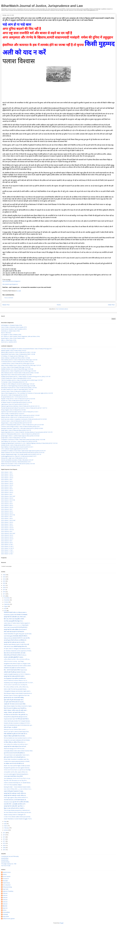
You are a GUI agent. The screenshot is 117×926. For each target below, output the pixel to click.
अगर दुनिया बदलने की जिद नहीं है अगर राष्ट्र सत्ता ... (14, 702)
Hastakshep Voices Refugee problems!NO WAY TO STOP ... (19, 682)
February (6, 828)
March (6, 825)
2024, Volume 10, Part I (7, 544)
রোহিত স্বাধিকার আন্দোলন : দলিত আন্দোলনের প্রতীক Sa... (17, 659)
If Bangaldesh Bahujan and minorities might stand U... (17, 691)
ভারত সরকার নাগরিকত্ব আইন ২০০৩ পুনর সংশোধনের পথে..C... (18, 789)
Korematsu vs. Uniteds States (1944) (10, 331)
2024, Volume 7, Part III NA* (8, 520)
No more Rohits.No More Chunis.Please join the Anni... (17, 812)
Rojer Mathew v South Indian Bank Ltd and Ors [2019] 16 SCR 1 (17, 447)
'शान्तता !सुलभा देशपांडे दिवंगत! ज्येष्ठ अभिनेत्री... (13, 776)
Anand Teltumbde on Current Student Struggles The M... (18, 819)
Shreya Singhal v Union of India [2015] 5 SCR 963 (13, 410)
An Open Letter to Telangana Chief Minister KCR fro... (17, 648)
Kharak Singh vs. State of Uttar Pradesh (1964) (13, 338)
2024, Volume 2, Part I (6, 479)
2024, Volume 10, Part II (7, 546)
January (6, 830)
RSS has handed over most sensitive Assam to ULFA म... (18, 738)
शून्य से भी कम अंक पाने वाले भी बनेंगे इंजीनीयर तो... (14, 753)
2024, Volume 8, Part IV (7, 537)
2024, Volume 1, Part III (7, 476)
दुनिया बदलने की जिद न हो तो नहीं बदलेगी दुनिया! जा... (15, 757)
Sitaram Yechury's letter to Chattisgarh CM (14, 814)
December (7, 598)
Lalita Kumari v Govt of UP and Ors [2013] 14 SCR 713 (14, 404)
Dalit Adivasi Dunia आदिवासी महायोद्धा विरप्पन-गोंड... (15, 646)
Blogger (62, 923)
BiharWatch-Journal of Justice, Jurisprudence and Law (42, 5)
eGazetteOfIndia (5, 862)
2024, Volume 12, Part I (7, 553)
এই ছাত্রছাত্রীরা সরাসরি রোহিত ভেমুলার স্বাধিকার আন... (16, 772)
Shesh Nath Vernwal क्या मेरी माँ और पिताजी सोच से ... (16, 627)
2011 (4, 841)
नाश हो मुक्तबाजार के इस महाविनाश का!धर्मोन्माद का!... (15, 678)
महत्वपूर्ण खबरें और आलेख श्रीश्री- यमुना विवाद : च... (14, 806)
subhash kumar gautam (9, 918)
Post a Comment (8, 297)
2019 (4, 589)
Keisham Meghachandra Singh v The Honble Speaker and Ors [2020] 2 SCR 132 (21, 454)
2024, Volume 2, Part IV (7, 485)
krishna (4, 910)
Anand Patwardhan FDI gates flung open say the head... (18, 633)
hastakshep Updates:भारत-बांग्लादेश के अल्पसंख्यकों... (16, 614)
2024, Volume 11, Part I (7, 550)
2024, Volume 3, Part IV (7, 492)
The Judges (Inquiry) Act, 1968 (8, 864)
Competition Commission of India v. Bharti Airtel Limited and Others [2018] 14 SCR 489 (23, 439)
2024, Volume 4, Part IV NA (8, 500)
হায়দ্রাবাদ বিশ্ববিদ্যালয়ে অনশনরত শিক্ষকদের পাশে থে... (16, 680)
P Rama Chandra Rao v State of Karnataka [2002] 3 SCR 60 (16, 378)
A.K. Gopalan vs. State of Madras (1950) (11, 334)
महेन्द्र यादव (5, 906)
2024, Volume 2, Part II (7, 481)
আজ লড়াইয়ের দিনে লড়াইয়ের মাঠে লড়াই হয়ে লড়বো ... (16, 744)
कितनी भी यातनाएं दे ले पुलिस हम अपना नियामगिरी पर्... (15, 708)
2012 (4, 839)
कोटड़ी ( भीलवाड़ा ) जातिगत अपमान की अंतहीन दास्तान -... (16, 710)
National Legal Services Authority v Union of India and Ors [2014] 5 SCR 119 (20, 406)
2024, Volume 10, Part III (7, 548)
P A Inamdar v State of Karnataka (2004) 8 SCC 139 (14, 382)
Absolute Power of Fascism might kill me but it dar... (17, 695)
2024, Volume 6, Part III (7, 513)
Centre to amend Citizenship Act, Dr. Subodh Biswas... (17, 782)
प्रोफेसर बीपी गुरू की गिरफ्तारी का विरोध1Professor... (15, 655)
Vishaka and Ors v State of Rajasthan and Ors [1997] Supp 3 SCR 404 (18, 371)
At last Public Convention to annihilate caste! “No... (16, 759)
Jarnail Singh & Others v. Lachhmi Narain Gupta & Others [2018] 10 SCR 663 (20, 436)
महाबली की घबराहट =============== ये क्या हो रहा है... (16, 625)
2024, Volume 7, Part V (7, 524)
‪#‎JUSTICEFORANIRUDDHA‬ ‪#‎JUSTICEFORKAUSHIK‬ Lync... (18, 725)
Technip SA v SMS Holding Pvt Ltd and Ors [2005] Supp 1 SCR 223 (17, 384)
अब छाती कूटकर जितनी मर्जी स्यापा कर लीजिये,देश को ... (15, 640)
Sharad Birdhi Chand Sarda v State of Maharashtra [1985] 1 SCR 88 (18, 354)
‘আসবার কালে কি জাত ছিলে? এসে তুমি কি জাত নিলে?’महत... (17, 770)
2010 (4, 843)
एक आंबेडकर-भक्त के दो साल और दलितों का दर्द (14, 763)
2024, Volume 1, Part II (7, 474)
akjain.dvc (5, 908)
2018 (4, 591)
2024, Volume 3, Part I (6, 487)
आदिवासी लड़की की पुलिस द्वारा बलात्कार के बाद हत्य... (15, 672)
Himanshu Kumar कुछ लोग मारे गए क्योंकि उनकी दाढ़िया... (16, 802)
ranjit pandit (6, 916)
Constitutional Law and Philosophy (10, 856)
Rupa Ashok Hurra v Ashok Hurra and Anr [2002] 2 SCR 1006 (16, 374)
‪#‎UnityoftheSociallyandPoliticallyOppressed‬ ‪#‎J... (16, 716)
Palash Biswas (6, 883)
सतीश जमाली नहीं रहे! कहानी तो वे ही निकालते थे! (14, 631)
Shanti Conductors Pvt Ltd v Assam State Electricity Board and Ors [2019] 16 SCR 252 (22, 452)
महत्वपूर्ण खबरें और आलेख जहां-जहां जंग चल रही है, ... (15, 642)
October (6, 602)
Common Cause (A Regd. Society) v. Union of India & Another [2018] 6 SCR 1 (20, 426)
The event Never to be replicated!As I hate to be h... (17, 755)
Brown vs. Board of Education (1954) (10, 465)
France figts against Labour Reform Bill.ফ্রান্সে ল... (16, 797)
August (6, 606)
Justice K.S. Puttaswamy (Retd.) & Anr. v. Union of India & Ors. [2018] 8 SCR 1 (20, 434)
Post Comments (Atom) (62, 309)
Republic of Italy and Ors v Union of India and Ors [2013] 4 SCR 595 (18, 398)
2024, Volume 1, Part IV (7, 477)
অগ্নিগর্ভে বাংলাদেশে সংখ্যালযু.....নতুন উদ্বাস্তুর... (14, 661)
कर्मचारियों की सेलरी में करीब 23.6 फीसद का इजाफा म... (15, 612)
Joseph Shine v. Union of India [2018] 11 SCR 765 (13, 437)
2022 (4, 583)
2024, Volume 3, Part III (7, 490)
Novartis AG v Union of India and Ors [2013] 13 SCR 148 (15, 400)
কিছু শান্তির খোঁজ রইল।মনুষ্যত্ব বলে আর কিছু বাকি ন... (15, 780)
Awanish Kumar (7, 872)
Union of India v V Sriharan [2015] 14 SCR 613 (12, 413)
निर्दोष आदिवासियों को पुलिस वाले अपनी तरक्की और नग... (16, 733)
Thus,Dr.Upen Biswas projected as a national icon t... (17, 810)
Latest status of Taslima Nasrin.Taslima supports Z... (17, 623)
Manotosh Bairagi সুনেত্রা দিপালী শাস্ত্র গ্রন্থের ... (14, 748)
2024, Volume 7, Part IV (7, 522)
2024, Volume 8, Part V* (7, 539)
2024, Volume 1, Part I (6, 472)
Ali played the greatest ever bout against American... (17, 767)
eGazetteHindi (4, 860)
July (5, 608)
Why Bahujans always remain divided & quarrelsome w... (18, 693)
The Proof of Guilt (5, 865)
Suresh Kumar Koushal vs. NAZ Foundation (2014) (13, 329)
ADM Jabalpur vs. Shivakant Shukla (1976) (11, 325)
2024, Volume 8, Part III (7, 535)
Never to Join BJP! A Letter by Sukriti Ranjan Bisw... (16, 731)
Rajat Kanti (5, 889)
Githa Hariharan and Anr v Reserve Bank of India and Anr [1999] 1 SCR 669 (20, 372)
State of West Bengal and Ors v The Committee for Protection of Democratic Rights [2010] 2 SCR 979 (27, 393)
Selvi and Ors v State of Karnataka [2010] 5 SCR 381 (14, 395)
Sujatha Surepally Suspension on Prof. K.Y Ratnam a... (17, 674)
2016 (4, 596)
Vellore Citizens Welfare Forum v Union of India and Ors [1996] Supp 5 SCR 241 (21, 365)
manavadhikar (6, 912)
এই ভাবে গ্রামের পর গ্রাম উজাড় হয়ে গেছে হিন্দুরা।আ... (16, 684)
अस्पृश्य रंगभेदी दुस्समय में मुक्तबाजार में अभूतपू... (14, 791)
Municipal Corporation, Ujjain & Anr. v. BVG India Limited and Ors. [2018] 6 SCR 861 (22, 428)
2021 (4, 585)
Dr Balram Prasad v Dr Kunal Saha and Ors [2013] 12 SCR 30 (16, 402)
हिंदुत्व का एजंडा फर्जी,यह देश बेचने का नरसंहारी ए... (14, 808)
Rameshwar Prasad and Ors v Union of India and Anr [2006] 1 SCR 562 (19, 387)
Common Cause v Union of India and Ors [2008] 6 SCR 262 (16, 391)
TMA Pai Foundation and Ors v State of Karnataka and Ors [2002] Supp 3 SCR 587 (22, 380)
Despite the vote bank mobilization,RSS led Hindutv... (17, 740)
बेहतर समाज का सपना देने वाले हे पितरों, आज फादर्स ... (15, 653)
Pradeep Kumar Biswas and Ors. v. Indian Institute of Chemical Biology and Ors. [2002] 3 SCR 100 (25, 376)
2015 (4, 832)
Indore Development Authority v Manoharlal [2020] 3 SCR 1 (16, 461)
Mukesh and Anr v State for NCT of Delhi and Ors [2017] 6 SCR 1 (17, 417)
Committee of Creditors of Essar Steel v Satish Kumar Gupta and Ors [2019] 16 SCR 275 (23, 450)
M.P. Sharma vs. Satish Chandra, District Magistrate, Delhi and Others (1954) (20, 336)
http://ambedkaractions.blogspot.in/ (11, 281)
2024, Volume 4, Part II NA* (8, 496)
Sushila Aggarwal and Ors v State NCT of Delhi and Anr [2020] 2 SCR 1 (19, 456)
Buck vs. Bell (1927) (6, 332)
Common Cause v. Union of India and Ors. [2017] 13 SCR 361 (16, 421)
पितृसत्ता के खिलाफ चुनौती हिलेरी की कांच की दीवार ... (15, 736)
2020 (4, 587)
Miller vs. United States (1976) (8, 340)
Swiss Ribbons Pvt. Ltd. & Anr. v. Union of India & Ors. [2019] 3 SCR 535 (19, 441)
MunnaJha (5, 880)
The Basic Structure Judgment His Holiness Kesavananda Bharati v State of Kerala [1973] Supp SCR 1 (26, 348)
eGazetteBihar (4, 858)
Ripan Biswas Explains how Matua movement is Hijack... (18, 706)
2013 (4, 837)
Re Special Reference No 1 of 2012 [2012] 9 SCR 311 (14, 397)
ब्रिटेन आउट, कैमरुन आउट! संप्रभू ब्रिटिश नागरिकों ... (14, 619)
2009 (4, 845)
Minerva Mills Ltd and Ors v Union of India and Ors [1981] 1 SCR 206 (18, 352)
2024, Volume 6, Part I (6, 509)
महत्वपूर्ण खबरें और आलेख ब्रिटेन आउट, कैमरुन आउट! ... (15, 616)
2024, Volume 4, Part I (6, 494)
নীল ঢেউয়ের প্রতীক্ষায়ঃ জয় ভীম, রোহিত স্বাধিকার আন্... (16, 687)
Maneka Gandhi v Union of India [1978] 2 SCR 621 (13, 350)
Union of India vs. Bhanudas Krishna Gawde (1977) (14, 327)
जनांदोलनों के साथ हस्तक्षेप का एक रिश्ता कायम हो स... (15, 667)
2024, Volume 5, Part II (7, 503)
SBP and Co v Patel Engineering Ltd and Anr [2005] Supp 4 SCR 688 (18, 386)
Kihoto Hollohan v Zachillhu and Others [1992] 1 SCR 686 (15, 358)
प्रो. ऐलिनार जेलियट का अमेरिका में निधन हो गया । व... (15, 742)
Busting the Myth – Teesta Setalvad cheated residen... (17, 787)
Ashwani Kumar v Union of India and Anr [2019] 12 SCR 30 (15, 445)
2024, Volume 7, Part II (7, 518)
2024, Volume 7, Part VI (7, 526)
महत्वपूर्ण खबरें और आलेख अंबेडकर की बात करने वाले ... (15, 746)
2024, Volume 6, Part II (7, 511)
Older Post (111, 305)
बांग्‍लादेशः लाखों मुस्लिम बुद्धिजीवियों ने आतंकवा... (14, 657)
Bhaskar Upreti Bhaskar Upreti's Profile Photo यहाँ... (16, 644)
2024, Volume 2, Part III (7, 483)
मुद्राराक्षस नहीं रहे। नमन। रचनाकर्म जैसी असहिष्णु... (14, 697)
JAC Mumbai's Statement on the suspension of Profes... (18, 650)
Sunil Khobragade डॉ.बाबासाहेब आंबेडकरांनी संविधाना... (16, 636)
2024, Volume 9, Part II (7, 542)
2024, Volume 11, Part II (7, 552)
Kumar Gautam (6, 876)
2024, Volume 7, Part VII (7, 528)
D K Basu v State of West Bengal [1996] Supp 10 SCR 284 (15, 367)
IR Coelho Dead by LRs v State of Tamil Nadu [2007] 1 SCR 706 (17, 389)
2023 (4, 581)
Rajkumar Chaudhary (8, 891)
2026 (4, 574)
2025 (4, 577)
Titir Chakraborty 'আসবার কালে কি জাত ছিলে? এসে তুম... (17, 778)
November (7, 600)
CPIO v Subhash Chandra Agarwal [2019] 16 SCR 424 (14, 449)
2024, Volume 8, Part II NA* (8, 533)
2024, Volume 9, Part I (6, 541)
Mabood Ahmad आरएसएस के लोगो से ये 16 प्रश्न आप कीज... (17, 638)
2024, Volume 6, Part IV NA (8, 515)
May (5, 821)
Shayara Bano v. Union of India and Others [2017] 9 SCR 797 (16, 423)
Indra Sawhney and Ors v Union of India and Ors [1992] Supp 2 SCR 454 (19, 359)
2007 (4, 849)
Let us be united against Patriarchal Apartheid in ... (16, 774)
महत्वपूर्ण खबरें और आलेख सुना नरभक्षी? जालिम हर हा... (15, 793)
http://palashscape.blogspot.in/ (10, 284)
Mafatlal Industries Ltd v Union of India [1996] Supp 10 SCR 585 (17, 369)
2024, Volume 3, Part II (7, 489)
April (5, 823)
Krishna (4, 874)
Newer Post (5, 305)
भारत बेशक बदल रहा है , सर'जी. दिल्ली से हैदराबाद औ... (15, 799)
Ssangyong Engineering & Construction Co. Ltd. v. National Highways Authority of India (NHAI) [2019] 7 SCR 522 (29, 443)
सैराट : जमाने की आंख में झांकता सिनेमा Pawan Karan (15, 670)
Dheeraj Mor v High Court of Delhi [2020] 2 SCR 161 (14, 458)
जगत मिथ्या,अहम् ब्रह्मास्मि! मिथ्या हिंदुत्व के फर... (13, 621)
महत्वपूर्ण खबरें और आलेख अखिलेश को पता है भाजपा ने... (15, 629)
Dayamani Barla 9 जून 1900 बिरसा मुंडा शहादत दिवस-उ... (16, 719)
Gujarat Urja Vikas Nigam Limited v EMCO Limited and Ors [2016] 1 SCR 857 (20, 415)
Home (59, 305)
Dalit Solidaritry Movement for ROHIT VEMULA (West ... (18, 665)
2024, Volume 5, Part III (7, 505)
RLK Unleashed (6, 885)
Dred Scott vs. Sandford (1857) (9, 342)
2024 (4, 579)
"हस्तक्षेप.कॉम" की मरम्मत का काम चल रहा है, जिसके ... (15, 704)
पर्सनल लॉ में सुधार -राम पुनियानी (10, 727)
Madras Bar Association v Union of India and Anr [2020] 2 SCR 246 (18, 463)
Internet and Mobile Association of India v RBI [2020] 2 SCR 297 (17, 460)
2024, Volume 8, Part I (6, 531)
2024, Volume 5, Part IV (7, 507)
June (5, 610)
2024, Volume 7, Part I (6, 516)
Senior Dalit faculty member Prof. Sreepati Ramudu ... (17, 721)
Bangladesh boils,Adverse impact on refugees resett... (17, 663)
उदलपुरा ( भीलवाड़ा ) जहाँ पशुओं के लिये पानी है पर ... (15, 712)
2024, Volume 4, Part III (7, 498)
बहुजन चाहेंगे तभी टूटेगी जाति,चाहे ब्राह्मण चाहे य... (14, 699)
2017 (4, 594)
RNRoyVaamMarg (7, 887)
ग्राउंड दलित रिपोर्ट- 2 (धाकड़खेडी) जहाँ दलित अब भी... (15, 804)
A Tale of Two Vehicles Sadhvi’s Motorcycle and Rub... (17, 816)
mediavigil (5, 914)
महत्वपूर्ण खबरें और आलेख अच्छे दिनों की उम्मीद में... (14, 676)
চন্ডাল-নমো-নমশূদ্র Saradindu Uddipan (13, 784)
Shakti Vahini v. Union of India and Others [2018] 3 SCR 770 (16, 430)
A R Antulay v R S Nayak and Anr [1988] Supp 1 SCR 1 (14, 356)
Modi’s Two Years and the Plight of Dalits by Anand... (17, 765)
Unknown (5, 893)
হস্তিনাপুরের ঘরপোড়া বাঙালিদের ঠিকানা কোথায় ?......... (16, 729)
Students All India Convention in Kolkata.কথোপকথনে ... (17, 723)
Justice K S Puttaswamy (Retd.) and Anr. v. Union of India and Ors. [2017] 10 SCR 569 (22, 424)
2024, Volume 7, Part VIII (7, 529)
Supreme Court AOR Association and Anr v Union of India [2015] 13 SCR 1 (19, 411)
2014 (4, 835)
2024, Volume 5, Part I (6, 502)
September (7, 604)
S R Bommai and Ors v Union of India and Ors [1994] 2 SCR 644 (17, 361)
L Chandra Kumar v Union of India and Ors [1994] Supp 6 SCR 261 (17, 363)
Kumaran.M (6, 878)
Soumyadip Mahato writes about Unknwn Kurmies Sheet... (18, 750)
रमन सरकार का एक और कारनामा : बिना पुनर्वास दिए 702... (16, 714)
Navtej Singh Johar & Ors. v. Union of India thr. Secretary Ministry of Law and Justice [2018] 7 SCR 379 (26, 432)
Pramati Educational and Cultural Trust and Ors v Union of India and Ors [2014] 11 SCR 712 (24, 408)
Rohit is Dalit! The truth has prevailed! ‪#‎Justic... (15, 689)
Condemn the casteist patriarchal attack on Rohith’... (17, 761)
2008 (4, 847)
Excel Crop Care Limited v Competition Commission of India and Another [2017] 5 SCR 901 (24, 419)
